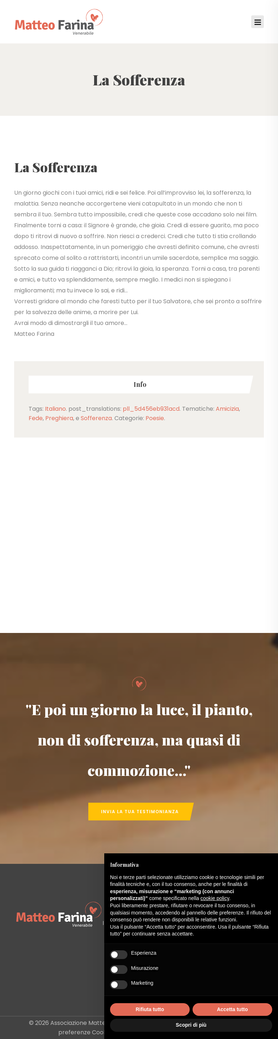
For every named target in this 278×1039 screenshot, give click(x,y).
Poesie (155, 418)
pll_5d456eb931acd (151, 409)
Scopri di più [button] (191, 1025)
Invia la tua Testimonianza (140, 811)
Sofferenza (96, 418)
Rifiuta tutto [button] (150, 1009)
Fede (36, 418)
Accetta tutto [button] (232, 1009)
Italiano (55, 409)
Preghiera (59, 418)
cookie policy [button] (215, 898)
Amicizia (227, 409)
